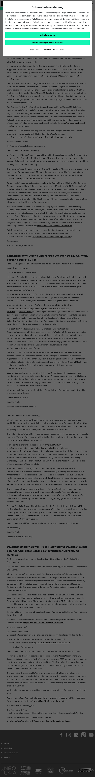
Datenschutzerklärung (15, 25)
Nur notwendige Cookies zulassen (47, 42)
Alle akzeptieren (47, 34)
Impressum (34, 49)
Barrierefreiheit (59, 49)
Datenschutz (46, 49)
